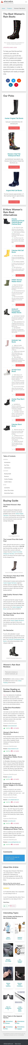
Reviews (6, 476)
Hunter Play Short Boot (18, 400)
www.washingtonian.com (14, 842)
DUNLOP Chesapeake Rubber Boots (16, 311)
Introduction (7, 462)
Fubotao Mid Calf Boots (18, 251)
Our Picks (6, 465)
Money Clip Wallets (8, 985)
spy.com (10, 777)
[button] (26, 2)
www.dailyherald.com (13, 800)
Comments (7, 488)
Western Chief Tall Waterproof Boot (14, 155)
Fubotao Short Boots (17, 425)
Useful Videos (8, 482)
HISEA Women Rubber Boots (17, 281)
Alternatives (7, 468)
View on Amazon (14, 128)
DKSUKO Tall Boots (16, 341)
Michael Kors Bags (8, 960)
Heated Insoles (20, 938)
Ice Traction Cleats (19, 961)
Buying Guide (7, 474)
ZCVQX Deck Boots (16, 370)
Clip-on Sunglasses (8, 1008)
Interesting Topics (8, 493)
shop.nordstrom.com (13, 748)
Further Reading (8, 479)
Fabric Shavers (8, 938)
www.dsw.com (11, 821)
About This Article (9, 490)
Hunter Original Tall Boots (14, 118)
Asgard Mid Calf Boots (14, 190)
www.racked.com (12, 726)
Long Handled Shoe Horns (19, 1009)
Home (3, 8)
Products (9, 8)
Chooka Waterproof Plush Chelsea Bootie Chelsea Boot (18, 221)
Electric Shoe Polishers (20, 985)
